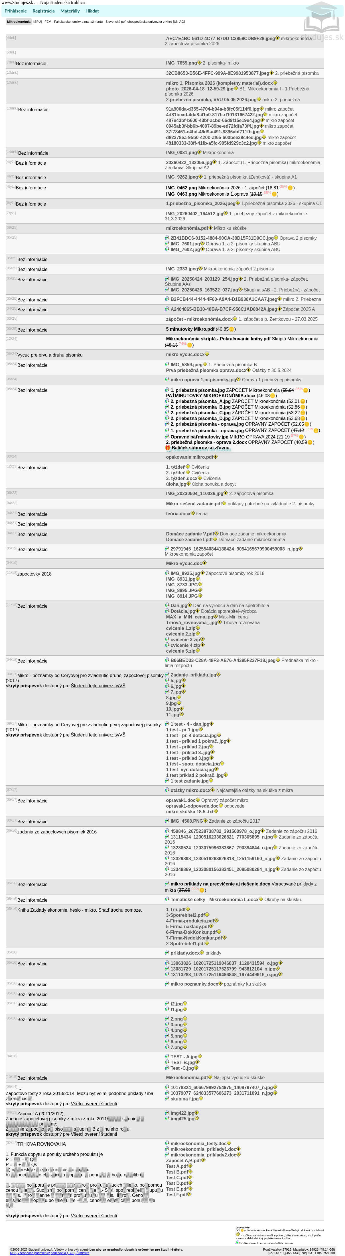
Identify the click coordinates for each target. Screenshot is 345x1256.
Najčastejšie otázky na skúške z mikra (231, 790)
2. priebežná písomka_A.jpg (200, 401)
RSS (13, 1253)
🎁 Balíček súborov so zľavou (197, 447)
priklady (195, 953)
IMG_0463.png (181, 194)
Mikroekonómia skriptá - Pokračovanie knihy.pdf (218, 338)
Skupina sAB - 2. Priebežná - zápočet (244, 289)
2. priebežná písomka (242, 73)
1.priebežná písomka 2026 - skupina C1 (243, 203)
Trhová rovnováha (212, 622)
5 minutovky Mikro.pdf (190, 329)
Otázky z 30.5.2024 (228, 370)
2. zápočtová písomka (219, 493)
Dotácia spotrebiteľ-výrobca (213, 611)
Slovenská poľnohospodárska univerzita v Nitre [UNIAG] (145, 21)
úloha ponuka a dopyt (200, 484)
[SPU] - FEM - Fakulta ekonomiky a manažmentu (68, 21)
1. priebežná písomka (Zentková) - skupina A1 (231, 177)
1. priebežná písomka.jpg (197, 390)
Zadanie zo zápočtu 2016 (243, 831)
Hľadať (92, 10)
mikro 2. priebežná (232, 99)
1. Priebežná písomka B (213, 364)
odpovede (204, 806)
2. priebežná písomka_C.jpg (200, 412)
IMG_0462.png (181, 187)
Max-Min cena (206, 616)
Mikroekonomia (199, 152)
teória (186, 513)
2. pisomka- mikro (202, 63)
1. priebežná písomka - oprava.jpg (207, 430)
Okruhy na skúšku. (235, 899)
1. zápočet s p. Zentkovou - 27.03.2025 (241, 319)
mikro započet (229, 109)
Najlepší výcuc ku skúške (215, 1077)
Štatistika (82, 1253)
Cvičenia (187, 467)
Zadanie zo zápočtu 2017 (214, 821)
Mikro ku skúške (206, 228)
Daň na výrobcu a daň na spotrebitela (219, 605)
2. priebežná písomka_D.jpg (200, 418)
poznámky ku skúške (217, 984)
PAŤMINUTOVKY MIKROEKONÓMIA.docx (211, 395)
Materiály (70, 10)
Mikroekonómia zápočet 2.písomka (219, 268)
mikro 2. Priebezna (245, 299)
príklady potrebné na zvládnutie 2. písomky (239, 503)
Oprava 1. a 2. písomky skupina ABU (225, 243)
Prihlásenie (16, 10)
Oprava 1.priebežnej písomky (235, 379)
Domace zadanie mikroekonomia (225, 533)
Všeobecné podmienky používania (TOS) (46, 1253)
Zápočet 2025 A (242, 309)
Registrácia (44, 10)
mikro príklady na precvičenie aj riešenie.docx (220, 884)
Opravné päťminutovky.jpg (199, 436)
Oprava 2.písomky (243, 238)
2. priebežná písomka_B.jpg (200, 407)
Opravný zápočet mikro (206, 800)
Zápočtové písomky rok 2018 (217, 573)
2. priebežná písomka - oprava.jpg (207, 424)
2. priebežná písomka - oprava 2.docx (206, 442)
